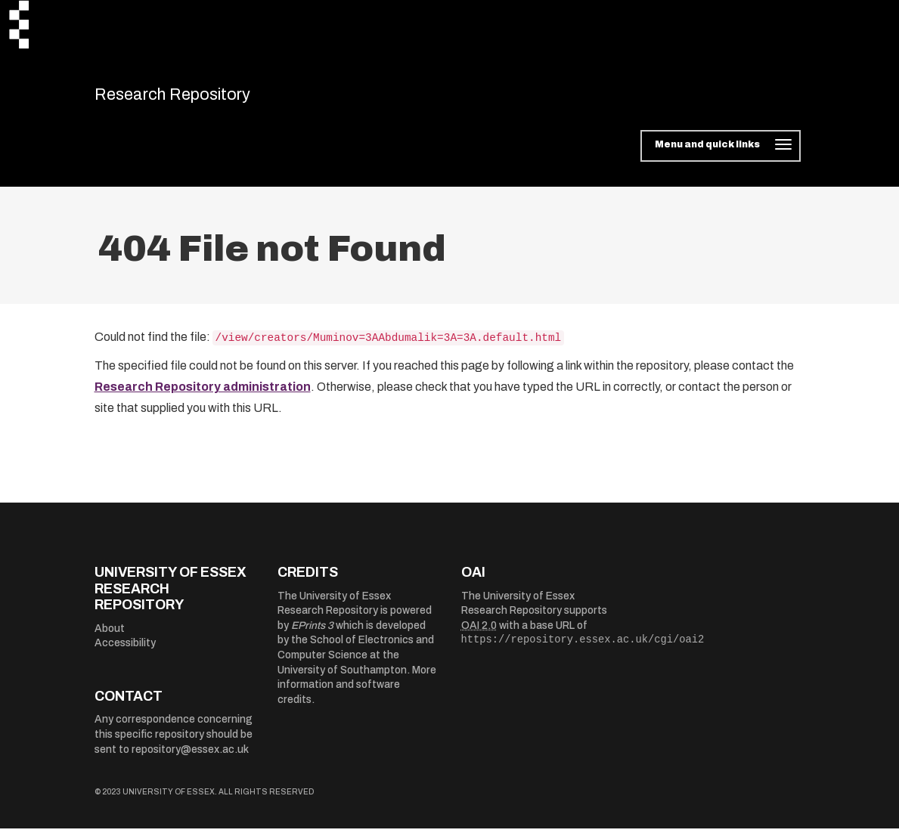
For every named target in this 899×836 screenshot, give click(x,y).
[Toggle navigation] (720, 154)
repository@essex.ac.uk (190, 757)
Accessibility (125, 651)
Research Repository (201, 98)
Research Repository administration (203, 395)
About (110, 636)
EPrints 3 (312, 633)
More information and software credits (356, 692)
